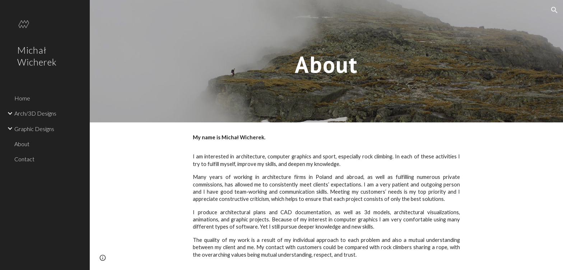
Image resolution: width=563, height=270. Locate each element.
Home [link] (22, 98)
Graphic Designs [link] (34, 128)
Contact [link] (24, 159)
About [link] (21, 143)
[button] (554, 10)
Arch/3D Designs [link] (35, 113)
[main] (326, 61)
